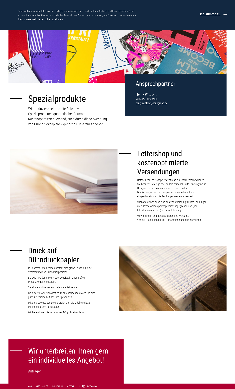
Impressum (57, 386)
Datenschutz (42, 386)
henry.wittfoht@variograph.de (151, 103)
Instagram (92, 386)
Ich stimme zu (210, 14)
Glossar (70, 386)
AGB (30, 386)
